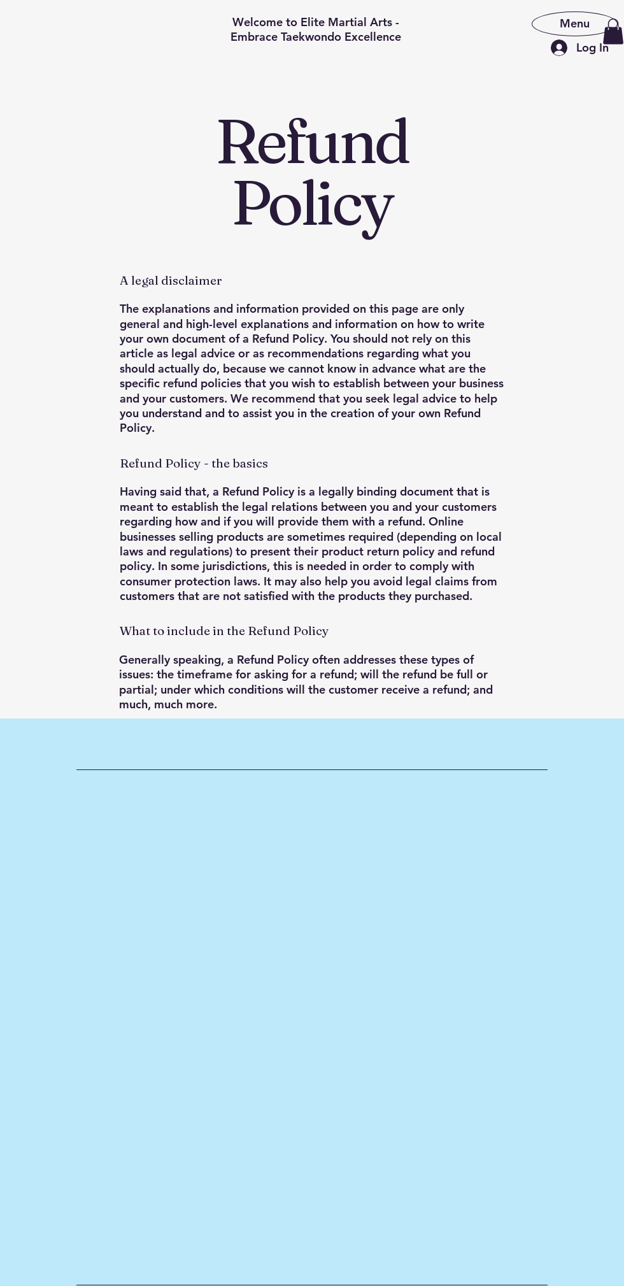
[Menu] (574, 23)
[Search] (610, 32)
